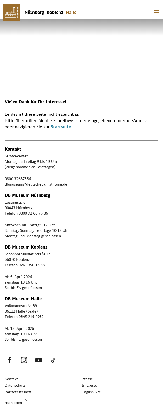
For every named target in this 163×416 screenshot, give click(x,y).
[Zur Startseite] (11, 12)
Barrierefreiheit (18, 392)
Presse (87, 379)
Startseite (61, 126)
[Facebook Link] (9, 360)
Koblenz (55, 12)
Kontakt (11, 379)
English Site (91, 392)
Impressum (91, 385)
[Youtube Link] (38, 360)
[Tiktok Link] (53, 360)
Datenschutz (15, 385)
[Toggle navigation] (156, 12)
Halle (71, 12)
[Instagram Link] (24, 360)
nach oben (13, 402)
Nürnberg (34, 12)
